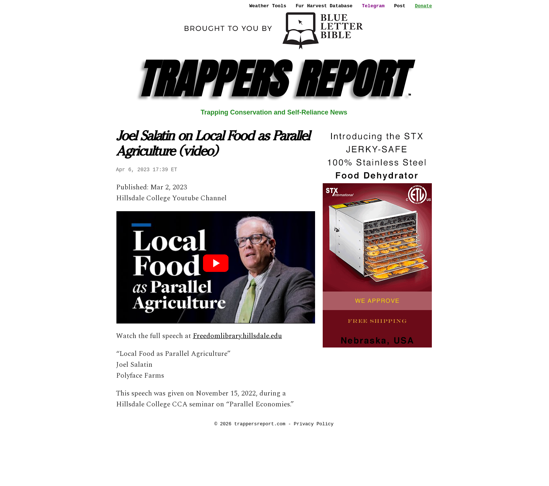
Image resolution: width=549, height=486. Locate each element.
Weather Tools (267, 6)
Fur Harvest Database (324, 6)
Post (399, 6)
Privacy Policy (314, 424)
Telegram (373, 6)
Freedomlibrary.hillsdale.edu (237, 336)
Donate (423, 6)
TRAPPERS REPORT (274, 79)
